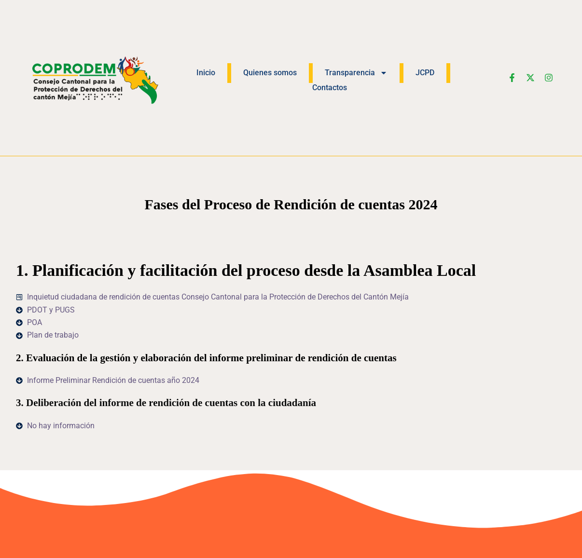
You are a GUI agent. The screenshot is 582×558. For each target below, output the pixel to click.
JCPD (425, 72)
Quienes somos (270, 72)
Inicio (205, 72)
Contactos (329, 87)
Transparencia (356, 73)
